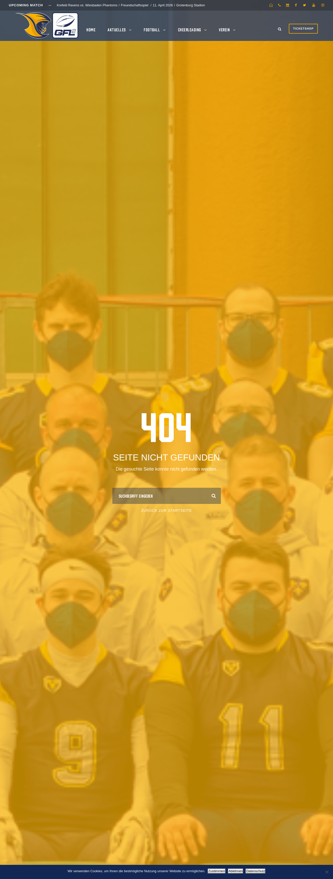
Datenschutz (255, 871)
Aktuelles (117, 29)
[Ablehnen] (326, 871)
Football (152, 29)
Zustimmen (216, 871)
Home (90, 29)
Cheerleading (189, 29)
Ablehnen (235, 871)
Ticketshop (303, 28)
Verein (224, 29)
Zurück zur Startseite (166, 510)
